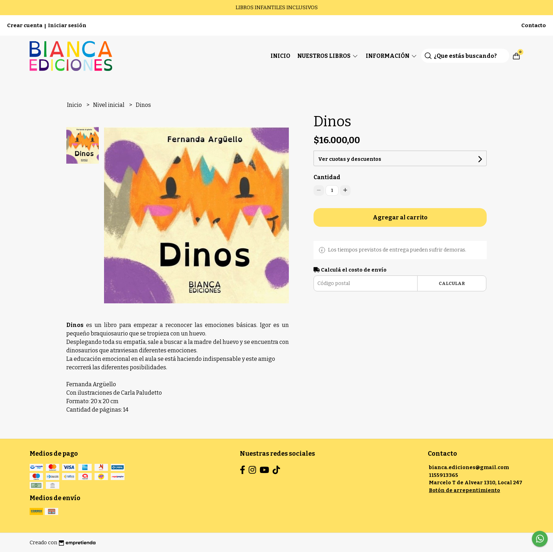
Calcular (452, 283)
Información (392, 56)
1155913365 (443, 475)
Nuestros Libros (328, 56)
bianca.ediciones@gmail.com (469, 468)
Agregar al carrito (400, 217)
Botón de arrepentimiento (464, 490)
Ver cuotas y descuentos (349, 159)
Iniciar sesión (67, 25)
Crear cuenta (24, 25)
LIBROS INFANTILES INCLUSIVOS (277, 7)
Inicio (280, 56)
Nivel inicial (109, 105)
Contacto (533, 25)
